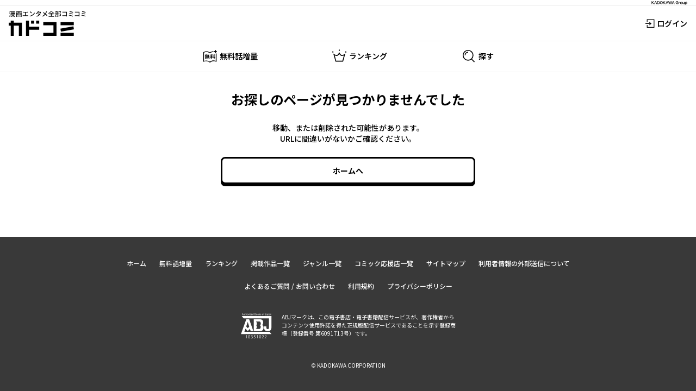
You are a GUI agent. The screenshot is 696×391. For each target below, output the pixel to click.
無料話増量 (175, 263)
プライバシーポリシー (419, 286)
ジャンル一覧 (322, 263)
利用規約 (361, 286)
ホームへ (348, 170)
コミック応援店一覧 (384, 263)
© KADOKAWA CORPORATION (348, 365)
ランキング (221, 263)
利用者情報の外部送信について (524, 263)
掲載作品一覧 (270, 263)
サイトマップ (445, 263)
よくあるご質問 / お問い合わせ (289, 286)
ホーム (136, 263)
